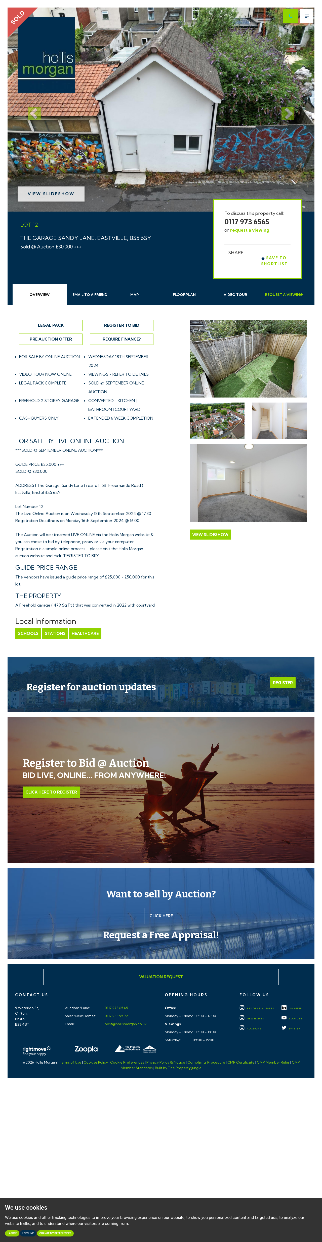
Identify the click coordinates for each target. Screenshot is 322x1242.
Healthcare (85, 633)
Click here (161, 915)
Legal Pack (51, 325)
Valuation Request (161, 976)
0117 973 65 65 (116, 1008)
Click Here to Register (51, 792)
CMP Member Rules (273, 1062)
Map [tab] (134, 294)
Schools (28, 633)
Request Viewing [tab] (284, 294)
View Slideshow (51, 193)
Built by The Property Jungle (178, 1068)
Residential (256, 1008)
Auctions (250, 1028)
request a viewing (249, 230)
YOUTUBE (291, 1018)
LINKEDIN (291, 1008)
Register (283, 682)
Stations (55, 633)
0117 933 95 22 (116, 1016)
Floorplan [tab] (184, 294)
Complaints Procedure (206, 1062)
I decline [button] (28, 1233)
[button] (31, 110)
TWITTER (290, 1028)
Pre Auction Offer (51, 339)
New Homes (251, 1018)
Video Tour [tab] (235, 294)
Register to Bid (121, 325)
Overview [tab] (39, 294)
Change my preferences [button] (55, 1233)
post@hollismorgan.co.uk (125, 1024)
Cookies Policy (96, 1062)
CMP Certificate (241, 1062)
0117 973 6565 (246, 221)
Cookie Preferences (127, 1062)
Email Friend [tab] (89, 294)
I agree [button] (12, 1233)
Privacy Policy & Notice (165, 1062)
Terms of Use (70, 1062)
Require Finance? (122, 339)
